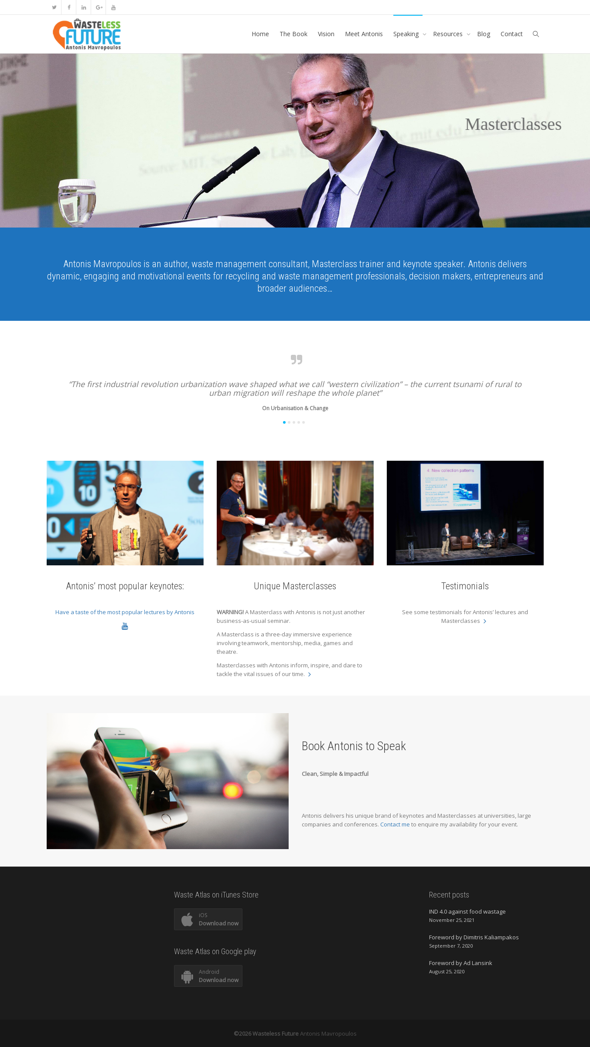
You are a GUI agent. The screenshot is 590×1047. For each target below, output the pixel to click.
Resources (448, 34)
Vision (326, 34)
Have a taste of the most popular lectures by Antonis (124, 612)
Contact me (395, 824)
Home (260, 34)
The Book (293, 34)
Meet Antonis (364, 34)
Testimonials (465, 586)
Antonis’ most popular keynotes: (125, 586)
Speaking (406, 34)
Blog (483, 34)
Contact (512, 34)
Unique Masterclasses (295, 586)
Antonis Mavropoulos (328, 1033)
